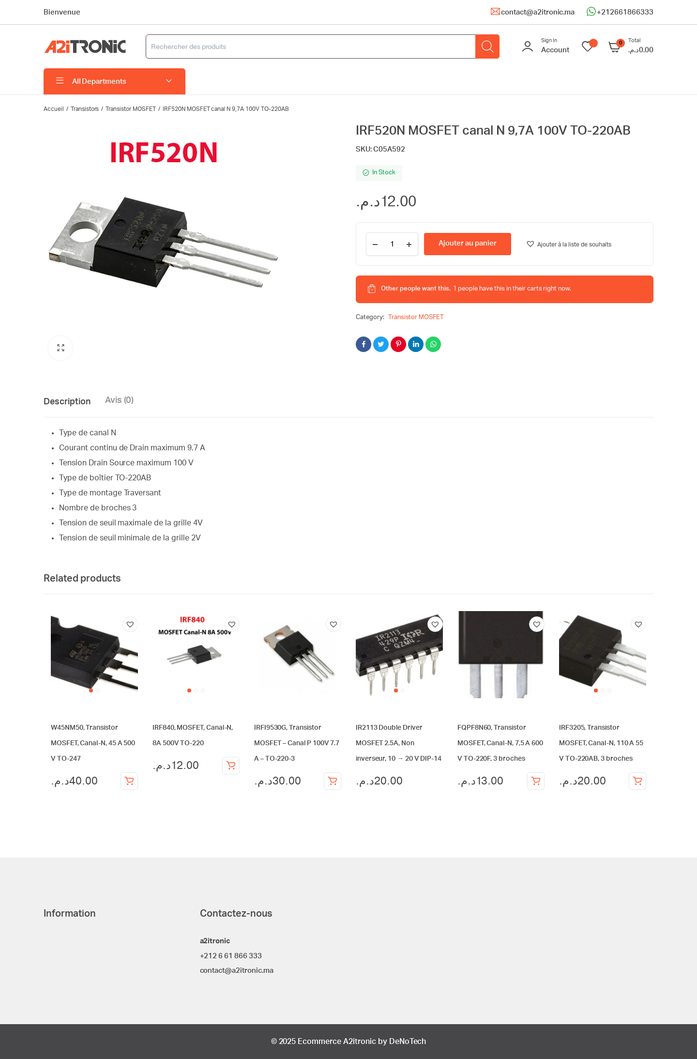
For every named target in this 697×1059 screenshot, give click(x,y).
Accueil (54, 109)
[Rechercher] (487, 46)
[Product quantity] (392, 244)
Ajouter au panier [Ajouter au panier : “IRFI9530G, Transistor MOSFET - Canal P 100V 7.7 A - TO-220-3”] (332, 781)
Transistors (85, 109)
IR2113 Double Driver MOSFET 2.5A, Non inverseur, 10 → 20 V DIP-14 (398, 743)
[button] (60, 348)
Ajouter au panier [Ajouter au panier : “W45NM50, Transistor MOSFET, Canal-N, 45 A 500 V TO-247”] (129, 781)
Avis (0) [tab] (119, 400)
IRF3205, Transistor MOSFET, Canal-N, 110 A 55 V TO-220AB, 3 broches (601, 743)
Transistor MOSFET (131, 109)
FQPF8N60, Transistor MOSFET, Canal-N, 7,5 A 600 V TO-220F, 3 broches (500, 743)
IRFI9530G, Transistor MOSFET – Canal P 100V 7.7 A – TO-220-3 (296, 743)
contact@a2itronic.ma (538, 12)
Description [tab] (67, 402)
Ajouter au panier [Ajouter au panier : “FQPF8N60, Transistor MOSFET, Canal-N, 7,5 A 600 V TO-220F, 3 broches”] (536, 781)
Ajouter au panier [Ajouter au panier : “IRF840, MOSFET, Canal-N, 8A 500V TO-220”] (231, 765)
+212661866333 (625, 12)
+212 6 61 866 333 (231, 956)
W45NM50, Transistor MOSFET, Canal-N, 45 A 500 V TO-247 (93, 743)
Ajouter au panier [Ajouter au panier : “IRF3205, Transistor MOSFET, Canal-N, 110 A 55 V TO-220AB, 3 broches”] (637, 781)
